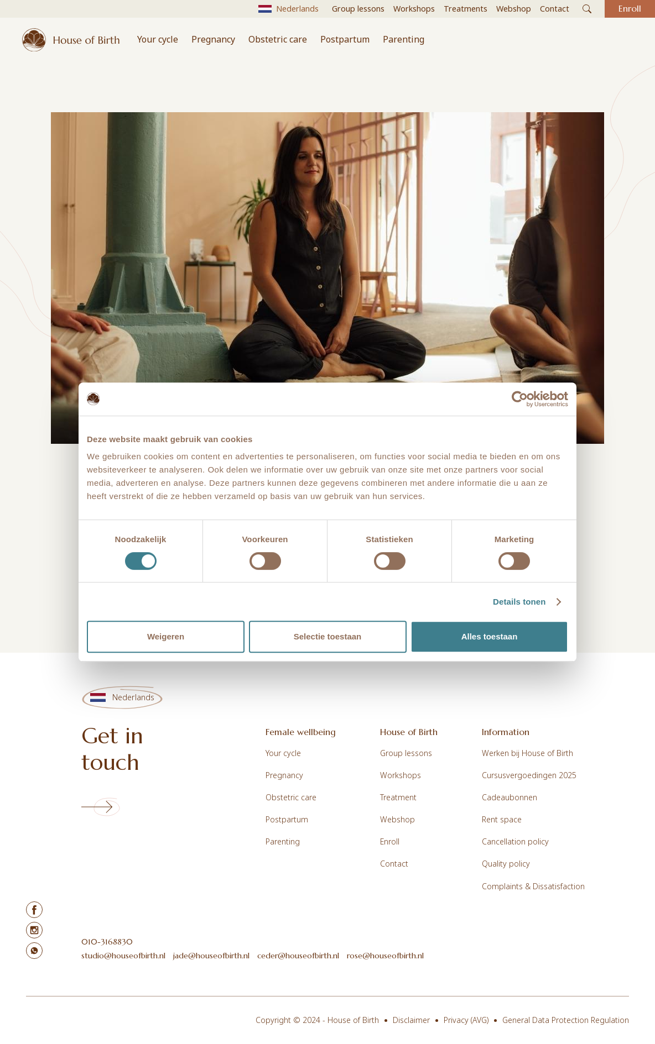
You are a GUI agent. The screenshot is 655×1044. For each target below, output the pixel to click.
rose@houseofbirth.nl (385, 956)
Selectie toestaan (328, 636)
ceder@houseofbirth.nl (298, 956)
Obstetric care (277, 39)
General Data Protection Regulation (565, 1020)
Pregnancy (213, 39)
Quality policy (506, 863)
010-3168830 (107, 942)
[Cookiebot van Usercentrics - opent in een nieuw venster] (519, 399)
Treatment (398, 797)
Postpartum (345, 39)
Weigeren (165, 636)
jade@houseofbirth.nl (211, 956)
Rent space (502, 819)
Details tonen (519, 601)
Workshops (400, 775)
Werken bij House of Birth (527, 753)
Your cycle (157, 39)
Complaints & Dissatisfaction (533, 886)
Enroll (389, 841)
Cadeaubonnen (509, 797)
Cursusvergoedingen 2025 (529, 775)
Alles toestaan (489, 636)
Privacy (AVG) (466, 1020)
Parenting (403, 39)
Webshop (397, 819)
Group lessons (406, 753)
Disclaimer (411, 1020)
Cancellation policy (515, 841)
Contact (394, 863)
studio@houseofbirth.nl (123, 956)
